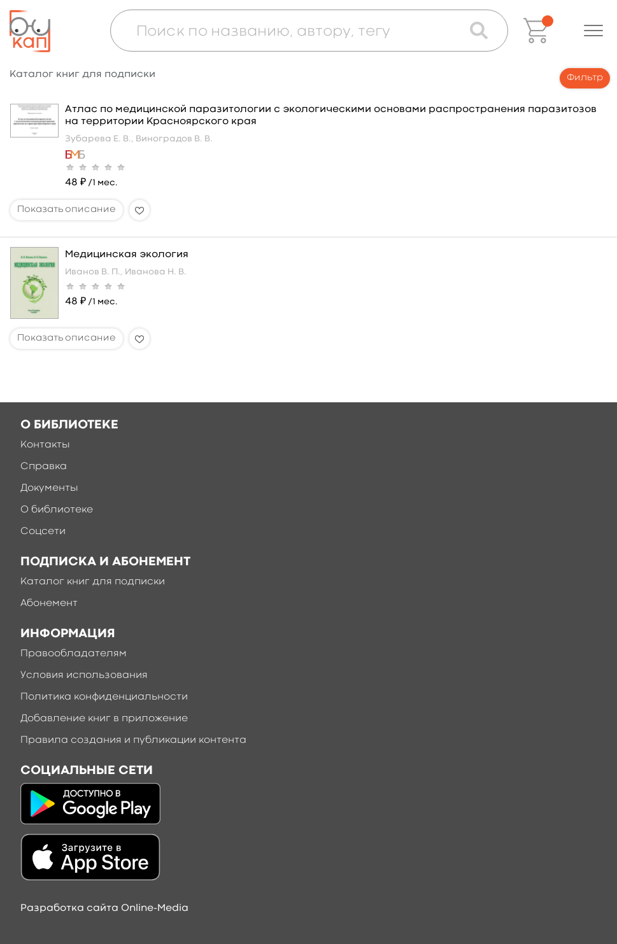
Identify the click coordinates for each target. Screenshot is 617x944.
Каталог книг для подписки (92, 581)
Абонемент (49, 603)
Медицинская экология (126, 254)
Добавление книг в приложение (104, 718)
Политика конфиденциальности (104, 697)
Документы (49, 488)
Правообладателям (73, 653)
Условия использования (84, 675)
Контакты (45, 444)
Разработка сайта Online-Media (104, 908)
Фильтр (585, 78)
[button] (593, 31)
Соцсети (43, 531)
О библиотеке (56, 509)
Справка (43, 466)
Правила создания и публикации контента (133, 740)
